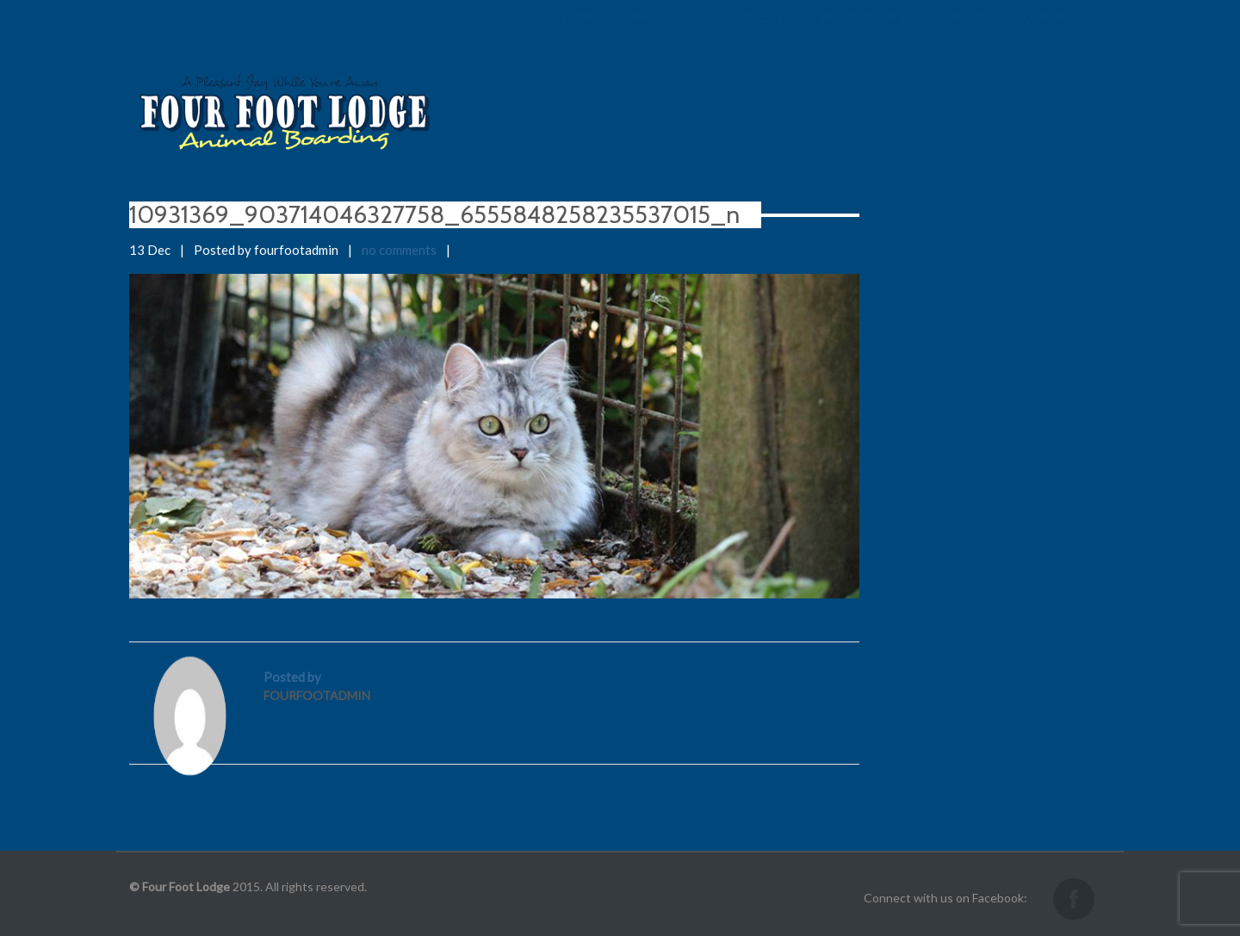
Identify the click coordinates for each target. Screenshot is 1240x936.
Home (578, 34)
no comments (399, 249)
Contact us (1058, 34)
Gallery (965, 34)
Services (753, 34)
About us (659, 34)
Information (863, 34)
